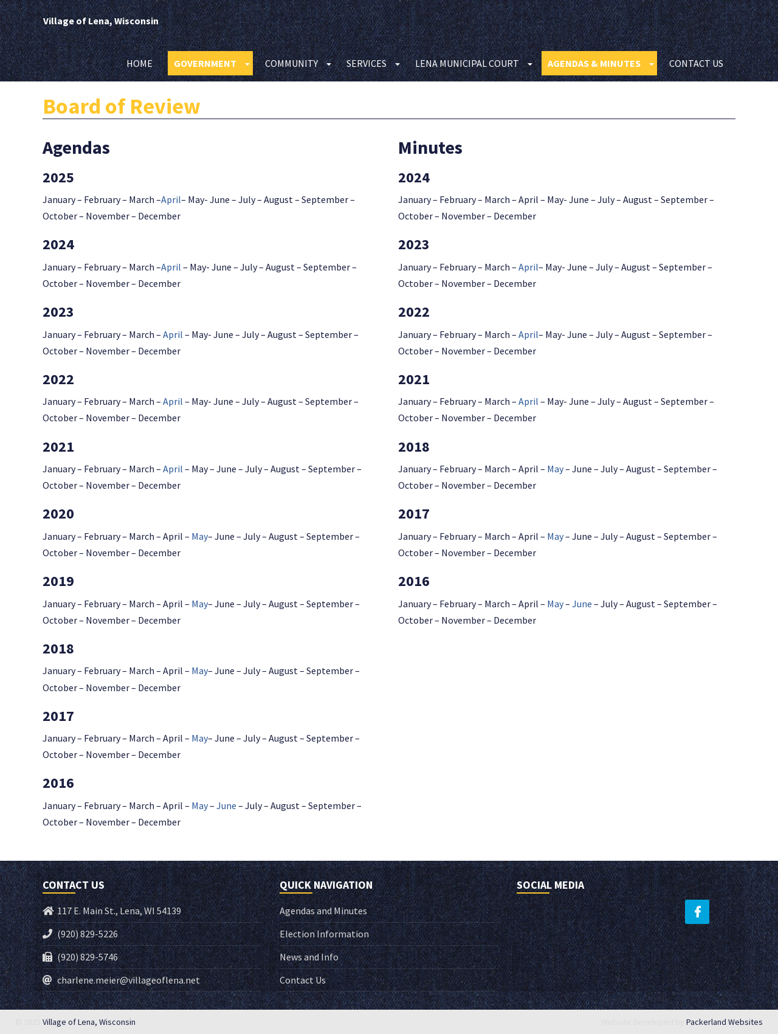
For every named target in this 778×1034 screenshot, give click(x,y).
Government (205, 64)
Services (366, 64)
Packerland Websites (724, 1021)
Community (291, 64)
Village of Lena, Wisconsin (100, 21)
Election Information (324, 934)
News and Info (309, 957)
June (226, 805)
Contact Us (696, 64)
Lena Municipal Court (467, 64)
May (199, 536)
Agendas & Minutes (594, 64)
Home (139, 64)
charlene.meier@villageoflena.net (128, 980)
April (171, 199)
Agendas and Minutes (323, 911)
